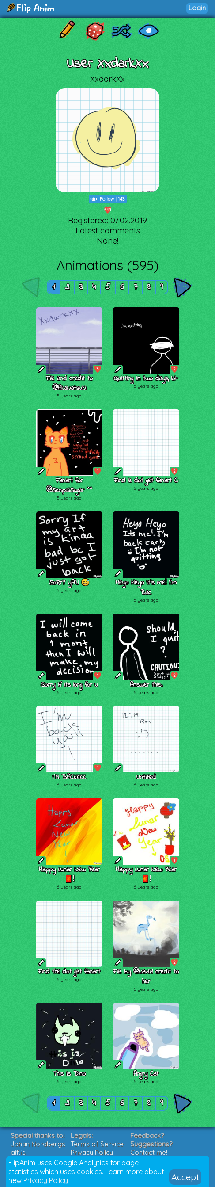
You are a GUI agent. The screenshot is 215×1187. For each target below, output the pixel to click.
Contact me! (148, 1152)
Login (197, 8)
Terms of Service (97, 1144)
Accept (185, 1177)
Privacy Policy (45, 1180)
